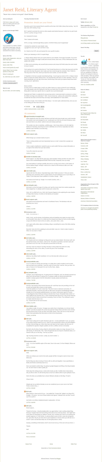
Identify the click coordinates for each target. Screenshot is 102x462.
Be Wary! (83, 132)
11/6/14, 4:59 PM (30, 269)
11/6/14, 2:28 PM (30, 234)
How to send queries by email (11, 67)
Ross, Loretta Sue (85, 172)
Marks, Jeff (84, 166)
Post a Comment (30, 436)
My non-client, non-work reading (11, 90)
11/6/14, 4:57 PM (30, 258)
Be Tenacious (84, 127)
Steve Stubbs (29, 306)
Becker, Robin (84, 143)
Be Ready (83, 122)
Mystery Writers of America (88, 198)
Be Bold (83, 92)
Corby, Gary (84, 151)
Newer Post (29, 444)
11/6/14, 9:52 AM (30, 153)
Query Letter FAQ (7, 65)
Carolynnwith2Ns (31, 261)
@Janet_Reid (88, 22)
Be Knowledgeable (86, 105)
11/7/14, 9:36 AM (30, 388)
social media (40, 109)
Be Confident (84, 100)
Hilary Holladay (85, 159)
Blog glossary (84, 38)
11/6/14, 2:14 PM (30, 208)
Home (51, 444)
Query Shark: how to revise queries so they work (10, 70)
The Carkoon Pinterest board (88, 40)
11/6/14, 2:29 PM (30, 250)
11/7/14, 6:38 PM (30, 402)
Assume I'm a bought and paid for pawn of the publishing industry (90, 208)
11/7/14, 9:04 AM (30, 347)
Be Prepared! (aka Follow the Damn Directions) (88, 113)
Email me (95, 27)
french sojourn (30, 134)
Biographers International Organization (87, 192)
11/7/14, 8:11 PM (30, 433)
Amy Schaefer (30, 185)
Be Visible (83, 130)
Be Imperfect (84, 102)
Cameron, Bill (84, 146)
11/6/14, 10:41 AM (31, 167)
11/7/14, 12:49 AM (31, 338)
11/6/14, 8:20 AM (30, 130)
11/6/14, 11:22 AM (31, 182)
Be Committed (84, 97)
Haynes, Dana (84, 156)
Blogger (59, 458)
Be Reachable (84, 119)
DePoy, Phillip (84, 153)
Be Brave (83, 94)
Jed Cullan (29, 238)
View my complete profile (87, 84)
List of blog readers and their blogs (90, 43)
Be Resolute (84, 125)
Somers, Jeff (84, 174)
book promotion (32, 109)
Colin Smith (29, 171)
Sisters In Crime (85, 196)
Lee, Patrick (84, 161)
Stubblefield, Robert (86, 177)
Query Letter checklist (8, 62)
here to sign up (10, 22)
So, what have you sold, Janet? (11, 76)
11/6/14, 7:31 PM (30, 280)
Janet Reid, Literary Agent (30, 9)
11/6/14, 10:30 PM (31, 315)
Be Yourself (84, 135)
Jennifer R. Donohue (32, 156)
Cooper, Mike (84, 148)
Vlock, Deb (84, 179)
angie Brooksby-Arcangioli (33, 116)
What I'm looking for (8, 74)
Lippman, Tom (84, 164)
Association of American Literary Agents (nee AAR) (89, 188)
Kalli (27, 318)
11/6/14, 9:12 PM (30, 302)
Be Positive (84, 110)
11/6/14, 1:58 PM (30, 196)
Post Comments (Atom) (54, 448)
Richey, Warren (85, 169)
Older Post (73, 444)
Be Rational (84, 117)
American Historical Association (89, 201)
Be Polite (83, 107)
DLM (27, 391)
